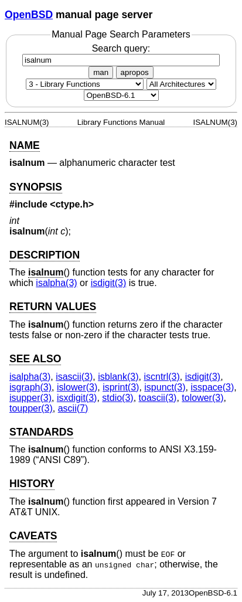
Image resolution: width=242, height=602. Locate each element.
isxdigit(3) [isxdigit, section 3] (77, 398)
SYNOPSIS (35, 187)
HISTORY (31, 483)
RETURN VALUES (52, 306)
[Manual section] (85, 84)
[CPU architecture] (181, 84)
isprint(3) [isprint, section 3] (121, 387)
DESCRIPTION (44, 255)
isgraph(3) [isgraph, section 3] (30, 387)
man (100, 72)
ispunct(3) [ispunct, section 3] (164, 387)
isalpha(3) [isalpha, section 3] (56, 283)
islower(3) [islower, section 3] (77, 387)
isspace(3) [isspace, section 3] (212, 387)
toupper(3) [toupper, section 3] (31, 408)
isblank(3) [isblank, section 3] (118, 377)
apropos (135, 72)
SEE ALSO (35, 359)
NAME (24, 145)
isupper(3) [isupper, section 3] (30, 398)
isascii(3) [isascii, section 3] (74, 377)
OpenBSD (29, 15)
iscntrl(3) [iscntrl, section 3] (161, 377)
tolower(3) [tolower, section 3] (202, 398)
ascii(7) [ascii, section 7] (73, 408)
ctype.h (72, 204)
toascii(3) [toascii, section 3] (158, 398)
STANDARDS (41, 432)
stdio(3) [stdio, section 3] (117, 398)
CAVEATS (33, 536)
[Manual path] (121, 95)
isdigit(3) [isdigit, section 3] (108, 283)
